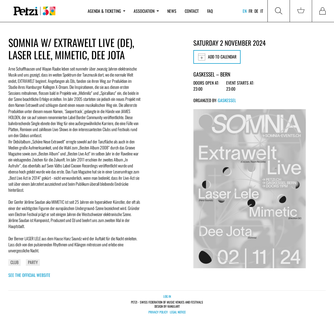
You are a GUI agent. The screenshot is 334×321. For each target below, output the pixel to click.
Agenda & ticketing (106, 11)
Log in (167, 296)
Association (146, 11)
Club (14, 262)
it (261, 11)
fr (250, 11)
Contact (192, 11)
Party (33, 262)
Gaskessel (227, 100)
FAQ (210, 11)
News (171, 11)
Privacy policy (158, 312)
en (245, 11)
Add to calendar (217, 57)
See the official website (29, 275)
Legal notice (178, 312)
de (256, 11)
